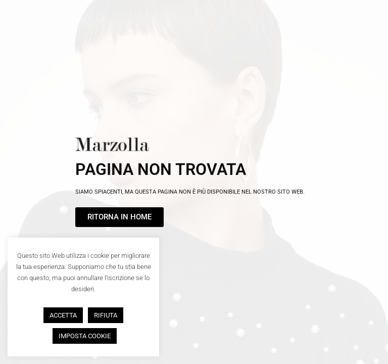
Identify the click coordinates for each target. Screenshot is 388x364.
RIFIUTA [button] (105, 315)
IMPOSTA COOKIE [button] (85, 336)
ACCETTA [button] (63, 315)
